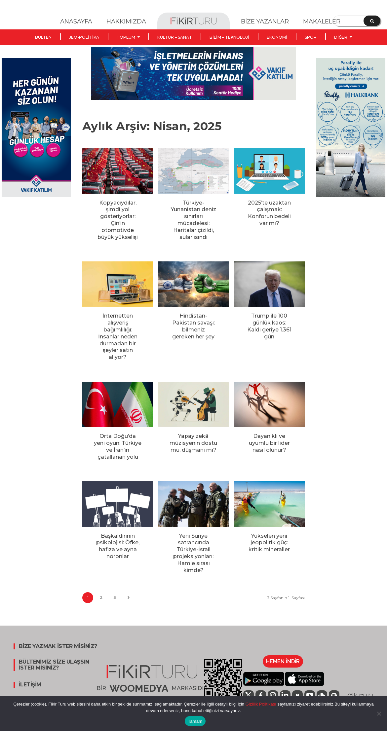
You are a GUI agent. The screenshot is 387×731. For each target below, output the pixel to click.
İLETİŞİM (30, 685)
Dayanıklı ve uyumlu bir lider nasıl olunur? (269, 443)
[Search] (372, 21)
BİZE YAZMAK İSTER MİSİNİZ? (58, 646)
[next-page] (128, 597)
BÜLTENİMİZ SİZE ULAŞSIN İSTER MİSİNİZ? (54, 665)
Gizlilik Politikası (260, 704)
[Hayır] (378, 713)
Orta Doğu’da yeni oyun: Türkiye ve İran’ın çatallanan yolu (117, 446)
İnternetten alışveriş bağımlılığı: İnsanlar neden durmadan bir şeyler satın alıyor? (117, 336)
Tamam (195, 721)
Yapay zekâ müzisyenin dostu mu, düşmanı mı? (193, 443)
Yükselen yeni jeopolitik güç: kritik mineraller (269, 543)
